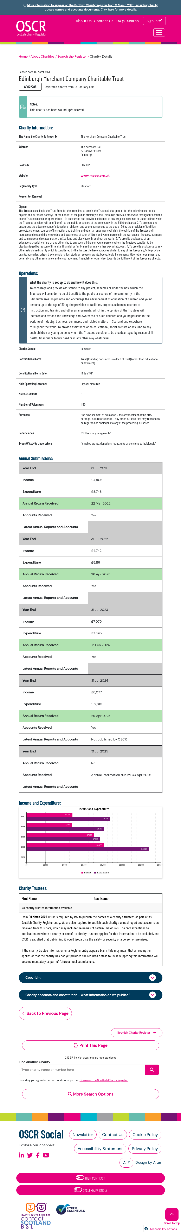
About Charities (42, 56)
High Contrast (90, 1177)
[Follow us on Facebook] (38, 1155)
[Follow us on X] (30, 1155)
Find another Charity (34, 1062)
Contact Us (103, 21)
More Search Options (90, 1094)
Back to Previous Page (45, 1013)
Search (133, 21)
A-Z (126, 1162)
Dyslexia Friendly (91, 1190)
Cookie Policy (145, 1134)
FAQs (120, 21)
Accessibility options (163, 1229)
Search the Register (72, 56)
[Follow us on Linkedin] (21, 1155)
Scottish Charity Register (136, 1032)
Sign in (154, 21)
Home (23, 56)
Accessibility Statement (100, 1148)
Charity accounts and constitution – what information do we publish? (77, 995)
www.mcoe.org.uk (95, 175)
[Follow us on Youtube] (46, 1155)
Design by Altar (148, 1162)
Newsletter (83, 1134)
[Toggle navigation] (159, 32)
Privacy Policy (145, 1148)
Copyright (32, 977)
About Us (84, 21)
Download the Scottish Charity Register (104, 1080)
